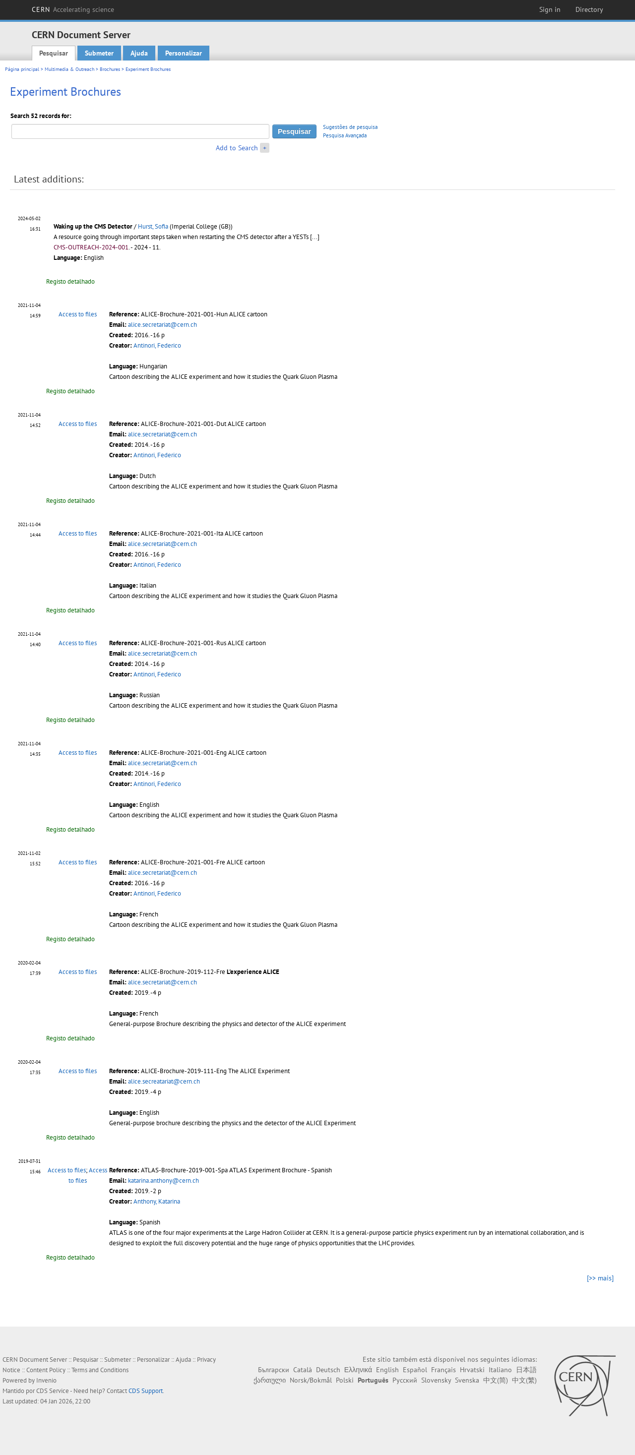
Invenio (46, 1380)
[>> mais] (600, 1277)
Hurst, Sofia (153, 226)
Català (302, 1369)
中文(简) (495, 1380)
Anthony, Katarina (156, 1201)
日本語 (526, 1369)
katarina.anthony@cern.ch (163, 1180)
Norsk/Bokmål (311, 1380)
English (387, 1369)
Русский (404, 1380)
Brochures (110, 69)
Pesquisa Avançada (345, 135)
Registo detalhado (70, 281)
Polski (345, 1380)
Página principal (22, 69)
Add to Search (237, 147)
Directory (589, 9)
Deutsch (328, 1369)
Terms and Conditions (99, 1370)
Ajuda (139, 53)
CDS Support (145, 1391)
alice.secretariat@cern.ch (162, 324)
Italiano (500, 1369)
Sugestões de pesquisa (350, 126)
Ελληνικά (358, 1369)
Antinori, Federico (157, 345)
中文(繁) (524, 1380)
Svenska (467, 1380)
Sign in (550, 9)
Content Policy (45, 1370)
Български (273, 1369)
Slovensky (436, 1380)
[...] (314, 237)
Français (443, 1369)
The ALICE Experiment (259, 1071)
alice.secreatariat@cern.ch (164, 1081)
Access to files (78, 314)
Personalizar (183, 53)
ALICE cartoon (248, 314)
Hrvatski (472, 1369)
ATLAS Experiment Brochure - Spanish (280, 1170)
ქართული (270, 1380)
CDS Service (52, 1391)
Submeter (99, 53)
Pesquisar (53, 53)
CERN (73, 9)
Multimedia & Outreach (69, 69)
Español (415, 1369)
